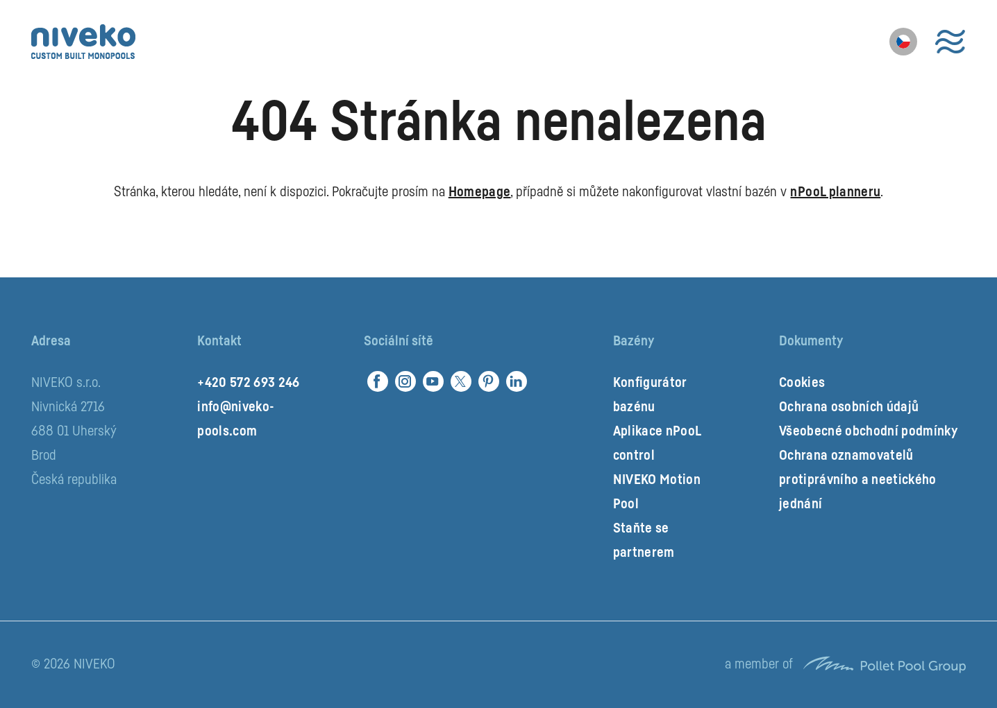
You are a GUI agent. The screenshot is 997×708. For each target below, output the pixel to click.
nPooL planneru (835, 192)
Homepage (480, 192)
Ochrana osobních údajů (849, 407)
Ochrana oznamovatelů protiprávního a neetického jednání (858, 480)
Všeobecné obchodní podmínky (868, 431)
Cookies (802, 383)
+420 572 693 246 (248, 383)
